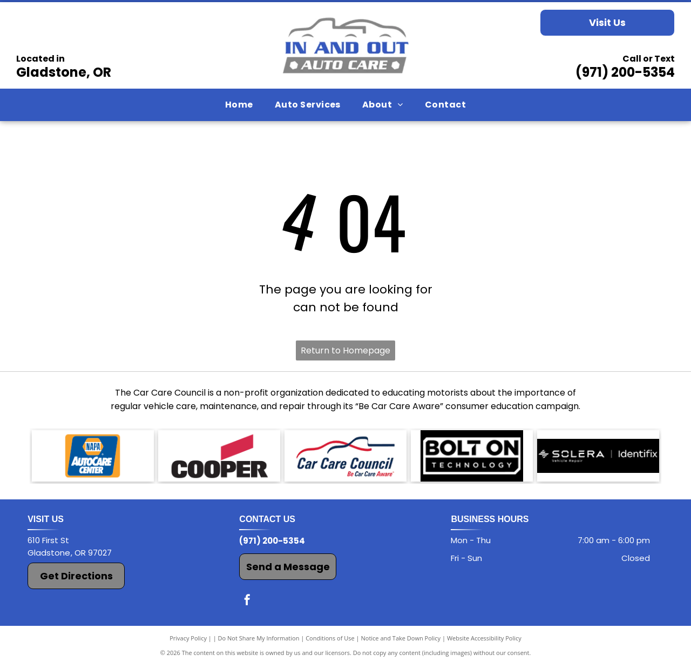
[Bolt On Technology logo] (472, 457)
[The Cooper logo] (219, 457)
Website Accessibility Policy (484, 641)
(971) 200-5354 (625, 72)
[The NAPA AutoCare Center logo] (93, 457)
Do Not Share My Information (259, 641)
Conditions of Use (330, 641)
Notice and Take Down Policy (401, 641)
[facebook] (247, 603)
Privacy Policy (188, 641)
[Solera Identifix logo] (598, 457)
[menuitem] (239, 105)
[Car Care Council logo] (345, 457)
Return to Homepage (345, 350)
